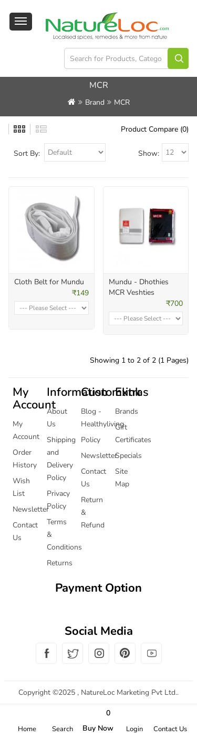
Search (62, 729)
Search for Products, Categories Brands (178, 58)
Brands (126, 411)
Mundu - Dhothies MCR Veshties (139, 287)
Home (27, 729)
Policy (90, 440)
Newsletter (31, 509)
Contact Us (170, 729)
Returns (59, 563)
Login (134, 729)
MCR (122, 102)
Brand (95, 102)
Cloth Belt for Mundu (49, 282)
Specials (128, 456)
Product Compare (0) (155, 129)
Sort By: (27, 153)
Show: (148, 153)
